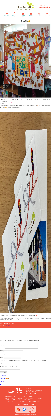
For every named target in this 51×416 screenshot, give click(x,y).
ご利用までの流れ (9, 398)
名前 (1, 350)
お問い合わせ (16, 399)
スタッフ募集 (27, 399)
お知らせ (8, 325)
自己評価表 (22, 401)
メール (2, 354)
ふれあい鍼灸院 (29, 398)
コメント (2, 345)
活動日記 (39, 398)
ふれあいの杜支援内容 (27, 396)
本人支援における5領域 (34, 401)
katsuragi (17, 323)
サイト (1, 357)
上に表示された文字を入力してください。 (10, 366)
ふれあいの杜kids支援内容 (11, 396)
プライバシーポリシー (10, 401)
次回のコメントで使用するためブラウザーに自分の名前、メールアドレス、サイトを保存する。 (24, 360)
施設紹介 (20, 398)
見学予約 (7, 399)
